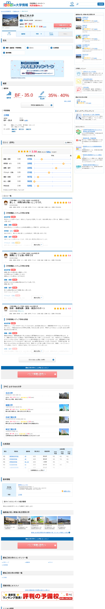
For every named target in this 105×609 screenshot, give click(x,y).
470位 (29, 159)
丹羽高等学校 (13, 459)
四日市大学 (85, 54)
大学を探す (86, 87)
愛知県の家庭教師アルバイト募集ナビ (92, 155)
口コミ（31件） (51, 33)
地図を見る (66, 491)
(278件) (96, 48)
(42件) (95, 58)
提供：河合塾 (67, 101)
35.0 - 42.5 (85, 36)
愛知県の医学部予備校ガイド (90, 165)
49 (25, 456)
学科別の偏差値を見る (37, 105)
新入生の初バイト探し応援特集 (91, 114)
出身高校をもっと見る (37, 470)
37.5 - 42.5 (85, 18)
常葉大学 (84, 25)
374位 (29, 172)
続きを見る (37, 245)
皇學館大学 (85, 17)
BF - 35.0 (83, 101)
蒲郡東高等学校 (13, 456)
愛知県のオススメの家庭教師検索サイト (92, 147)
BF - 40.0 (84, 27)
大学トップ (9, 33)
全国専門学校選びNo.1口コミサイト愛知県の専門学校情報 (92, 130)
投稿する (69, 142)
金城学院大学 (86, 35)
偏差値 (23, 34)
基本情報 (7, 53)
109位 (29, 163)
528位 (29, 185)
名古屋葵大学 (86, 45)
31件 (26, 120)
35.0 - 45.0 (85, 46)
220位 (29, 168)
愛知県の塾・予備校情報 (89, 138)
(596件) (96, 38)
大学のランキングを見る (89, 71)
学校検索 (100, 4)
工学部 (6, 115)
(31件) (89, 103)
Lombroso (7, 27)
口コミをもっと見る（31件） (37, 359)
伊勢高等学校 (13, 462)
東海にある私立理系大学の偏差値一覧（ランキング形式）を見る (49, 532)
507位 (29, 176)
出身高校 (54, 48)
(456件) (96, 29)
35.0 (83, 56)
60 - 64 (27, 462)
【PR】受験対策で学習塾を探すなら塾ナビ (37, 590)
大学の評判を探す (88, 79)
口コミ (30, 48)
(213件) (96, 20)
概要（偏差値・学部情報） (12, 48)
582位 (29, 181)
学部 (37, 34)
